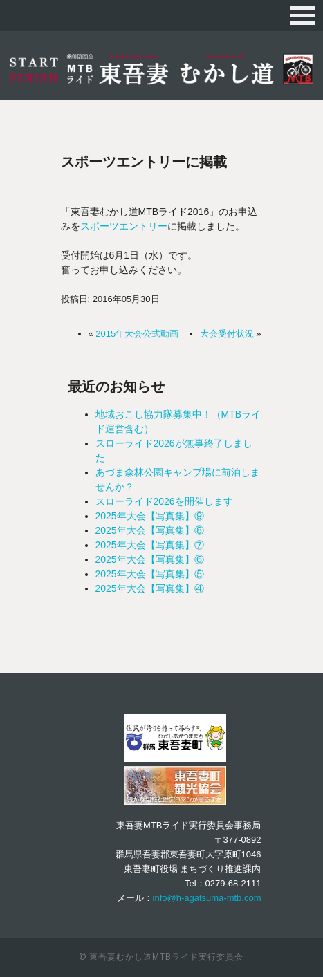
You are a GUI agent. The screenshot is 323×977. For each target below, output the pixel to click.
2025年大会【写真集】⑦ (149, 544)
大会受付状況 (227, 333)
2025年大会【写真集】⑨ (149, 515)
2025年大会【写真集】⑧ (149, 530)
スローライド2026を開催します (164, 501)
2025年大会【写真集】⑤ (149, 573)
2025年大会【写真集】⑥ (149, 559)
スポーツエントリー (123, 226)
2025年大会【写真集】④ (149, 588)
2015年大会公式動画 (136, 333)
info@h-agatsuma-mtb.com (207, 898)
